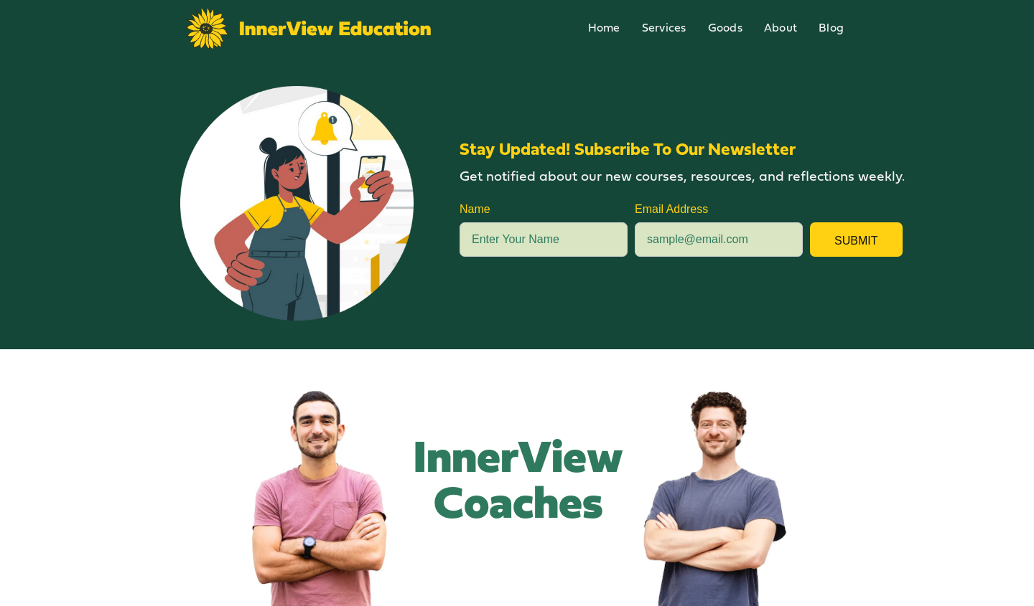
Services (664, 28)
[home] (309, 28)
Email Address (671, 209)
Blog (831, 28)
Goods (725, 28)
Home (604, 28)
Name (475, 209)
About (780, 28)
